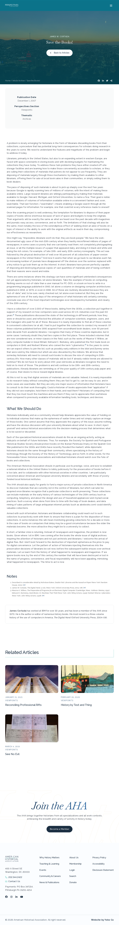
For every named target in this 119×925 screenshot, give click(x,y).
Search (72, 876)
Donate (73, 882)
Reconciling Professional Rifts (23, 704)
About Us (73, 857)
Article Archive (19, 81)
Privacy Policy (99, 857)
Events (42, 870)
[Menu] (111, 5)
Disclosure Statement (103, 870)
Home (7, 81)
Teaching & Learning (49, 864)
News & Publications (49, 882)
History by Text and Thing (76, 704)
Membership (75, 864)
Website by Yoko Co (102, 920)
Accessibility (98, 864)
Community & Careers (50, 876)
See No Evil (12, 754)
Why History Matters (49, 857)
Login (72, 870)
